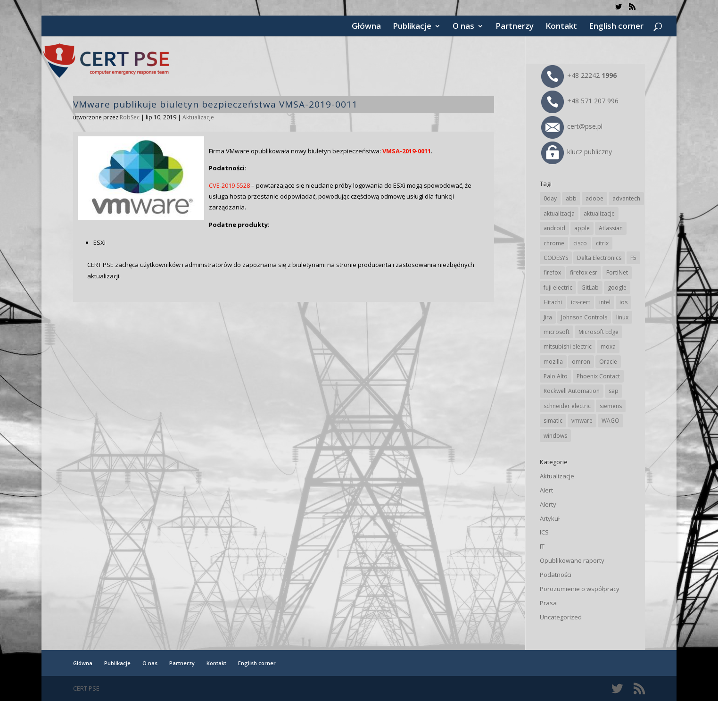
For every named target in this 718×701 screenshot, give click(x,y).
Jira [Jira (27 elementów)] (548, 317)
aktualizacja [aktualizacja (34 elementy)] (559, 213)
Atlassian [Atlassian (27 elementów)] (611, 228)
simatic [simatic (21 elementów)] (553, 421)
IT (542, 546)
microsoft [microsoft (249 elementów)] (556, 332)
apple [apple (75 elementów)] (582, 228)
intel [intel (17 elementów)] (605, 302)
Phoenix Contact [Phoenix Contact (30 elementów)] (598, 376)
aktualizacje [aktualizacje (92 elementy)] (599, 213)
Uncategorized (561, 617)
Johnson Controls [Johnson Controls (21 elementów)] (584, 317)
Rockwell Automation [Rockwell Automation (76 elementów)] (572, 391)
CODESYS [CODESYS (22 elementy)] (556, 258)
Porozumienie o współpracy (579, 588)
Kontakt (561, 27)
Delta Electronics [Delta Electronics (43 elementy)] (599, 258)
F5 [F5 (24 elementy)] (633, 258)
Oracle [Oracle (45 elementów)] (608, 362)
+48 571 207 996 (580, 100)
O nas (463, 27)
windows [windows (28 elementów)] (555, 436)
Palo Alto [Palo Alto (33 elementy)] (556, 376)
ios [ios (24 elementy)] (623, 302)
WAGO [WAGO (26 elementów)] (610, 421)
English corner (616, 27)
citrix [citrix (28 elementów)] (602, 243)
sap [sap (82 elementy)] (614, 391)
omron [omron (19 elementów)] (581, 362)
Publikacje (412, 27)
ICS (544, 532)
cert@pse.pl (571, 126)
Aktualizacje (198, 117)
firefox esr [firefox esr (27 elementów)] (583, 272)
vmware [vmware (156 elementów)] (582, 421)
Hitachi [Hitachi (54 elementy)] (553, 302)
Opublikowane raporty (572, 560)
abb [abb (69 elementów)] (571, 198)
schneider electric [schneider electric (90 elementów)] (567, 406)
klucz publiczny (576, 151)
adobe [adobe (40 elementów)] (594, 198)
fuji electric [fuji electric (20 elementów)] (558, 288)
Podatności (555, 574)
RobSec (130, 117)
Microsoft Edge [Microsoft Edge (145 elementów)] (598, 332)
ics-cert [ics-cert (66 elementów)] (580, 302)
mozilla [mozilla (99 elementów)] (553, 362)
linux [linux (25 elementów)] (622, 317)
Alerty (548, 504)
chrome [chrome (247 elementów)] (554, 243)
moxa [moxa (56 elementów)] (608, 346)
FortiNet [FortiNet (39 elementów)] (617, 272)
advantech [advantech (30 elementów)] (626, 198)
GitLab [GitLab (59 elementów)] (590, 288)
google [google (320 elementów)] (617, 288)
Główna (366, 27)
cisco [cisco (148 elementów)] (580, 243)
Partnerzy (514, 27)
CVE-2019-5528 (229, 185)
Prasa (548, 603)
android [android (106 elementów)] (554, 228)
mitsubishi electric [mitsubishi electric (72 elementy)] (568, 346)
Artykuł (550, 518)
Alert (546, 490)
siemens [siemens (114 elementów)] (611, 406)
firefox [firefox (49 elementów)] (552, 272)
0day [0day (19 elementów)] (550, 198)
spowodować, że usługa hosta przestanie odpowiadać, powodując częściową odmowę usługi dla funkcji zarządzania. (340, 196)
